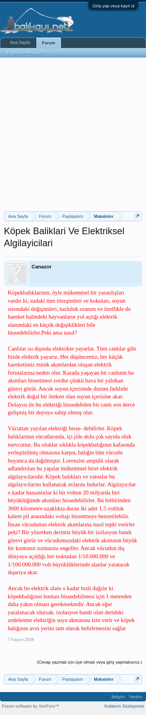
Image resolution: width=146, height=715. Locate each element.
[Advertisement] (73, 134)
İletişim (118, 696)
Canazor (41, 267)
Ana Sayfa (20, 42)
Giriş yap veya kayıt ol (113, 6)
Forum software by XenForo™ (30, 706)
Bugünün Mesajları (25, 52)
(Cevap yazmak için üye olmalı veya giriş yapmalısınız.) (89, 662)
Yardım (135, 696)
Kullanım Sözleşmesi (124, 706)
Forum (48, 42)
